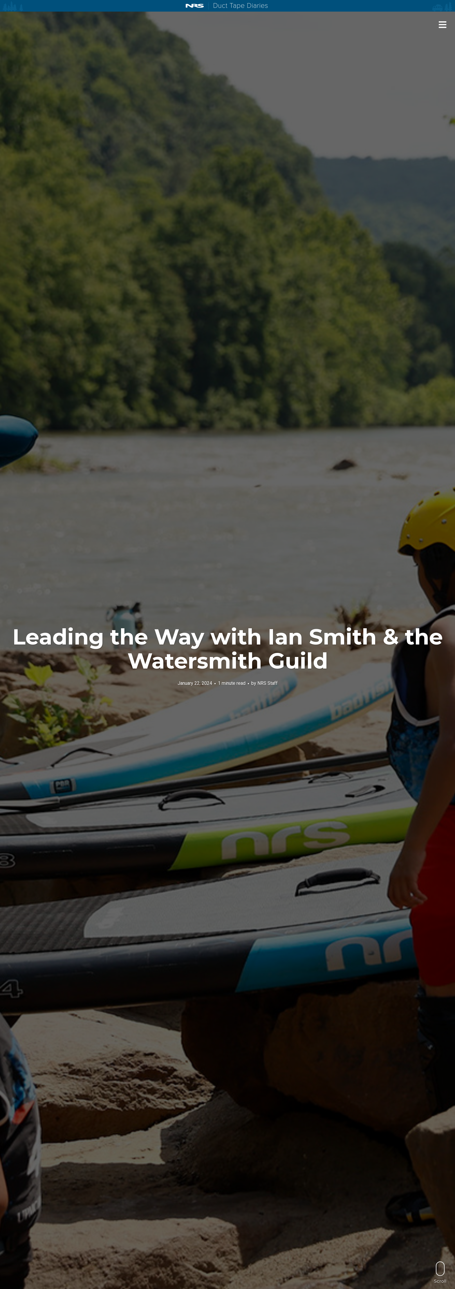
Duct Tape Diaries (238, 6)
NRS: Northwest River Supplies (195, 6)
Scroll (440, 1272)
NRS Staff (267, 683)
